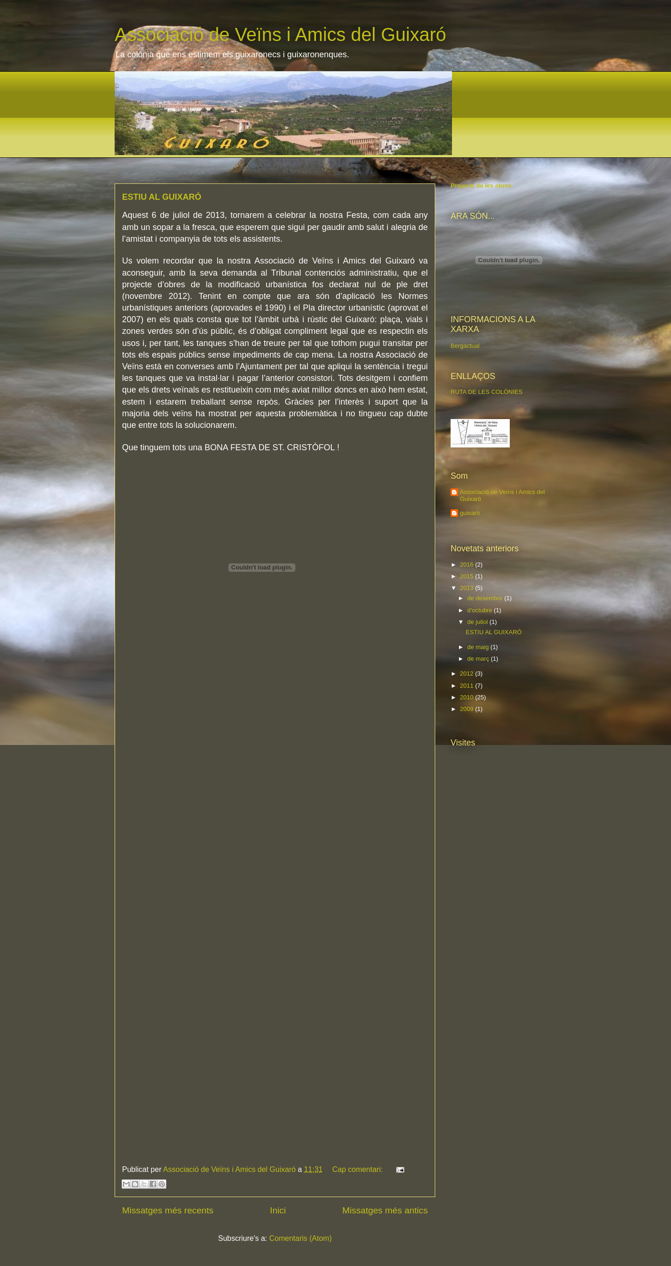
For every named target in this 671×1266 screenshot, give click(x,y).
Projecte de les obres (481, 185)
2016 (467, 564)
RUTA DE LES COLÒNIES (486, 391)
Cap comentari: (358, 1169)
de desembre (486, 598)
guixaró (470, 512)
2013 (467, 587)
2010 (467, 697)
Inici (278, 1210)
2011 (467, 685)
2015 (467, 576)
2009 (467, 708)
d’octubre (480, 610)
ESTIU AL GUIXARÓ (161, 197)
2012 (467, 673)
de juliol (478, 621)
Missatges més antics (385, 1210)
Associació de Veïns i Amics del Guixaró (280, 34)
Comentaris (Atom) (300, 1238)
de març (479, 658)
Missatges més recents (167, 1210)
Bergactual (465, 345)
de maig (479, 646)
